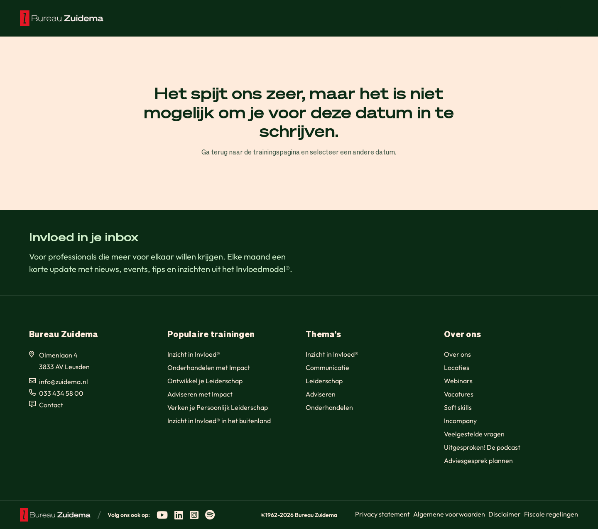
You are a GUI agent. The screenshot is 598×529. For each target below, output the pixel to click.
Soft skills (458, 407)
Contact (51, 405)
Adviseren (321, 394)
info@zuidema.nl (63, 381)
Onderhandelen (329, 407)
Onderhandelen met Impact (208, 367)
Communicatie (327, 367)
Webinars (458, 381)
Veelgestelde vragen (474, 434)
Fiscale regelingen (551, 514)
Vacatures (458, 394)
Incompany (460, 420)
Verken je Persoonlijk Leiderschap (217, 407)
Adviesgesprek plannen (478, 460)
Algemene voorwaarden (449, 514)
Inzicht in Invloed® (193, 354)
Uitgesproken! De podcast (482, 447)
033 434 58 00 (61, 393)
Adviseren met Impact (200, 394)
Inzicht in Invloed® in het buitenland (219, 420)
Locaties (456, 367)
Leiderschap (324, 381)
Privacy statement (382, 514)
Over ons (457, 354)
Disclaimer (504, 514)
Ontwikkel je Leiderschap (205, 381)
